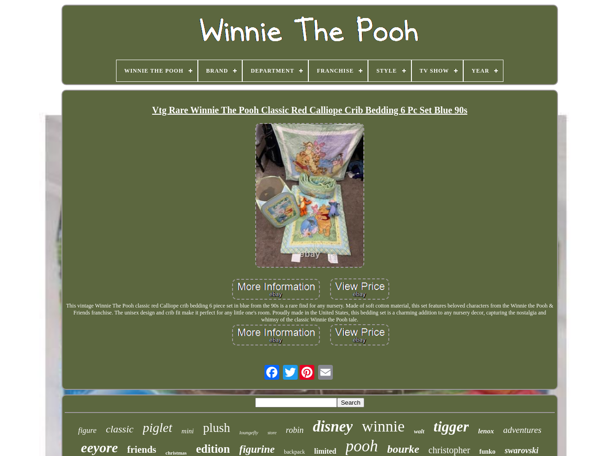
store (272, 432)
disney (333, 426)
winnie (383, 426)
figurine (257, 449)
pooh (362, 446)
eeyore (99, 447)
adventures (522, 430)
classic (120, 429)
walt (419, 431)
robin (294, 430)
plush (216, 428)
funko (487, 451)
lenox (486, 431)
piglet (157, 427)
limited (325, 451)
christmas (176, 453)
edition (213, 449)
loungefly (248, 432)
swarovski (522, 450)
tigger (451, 426)
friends (141, 449)
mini (188, 431)
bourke (403, 449)
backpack (294, 452)
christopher (449, 450)
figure (87, 430)
